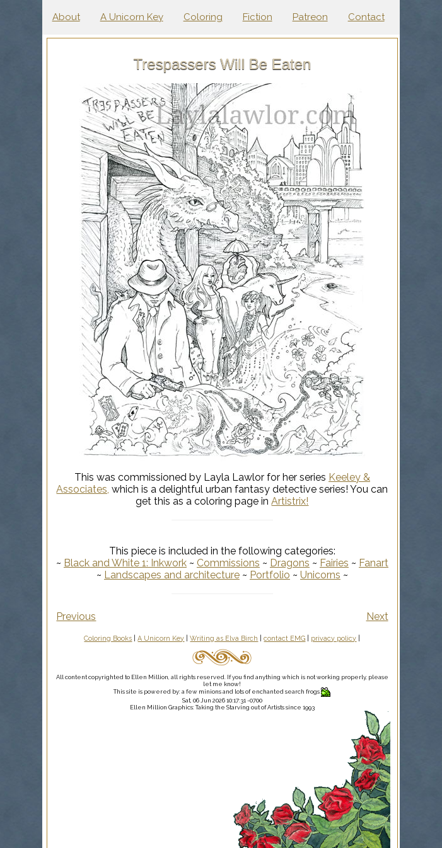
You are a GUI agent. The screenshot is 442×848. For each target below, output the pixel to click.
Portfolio (270, 575)
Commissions (228, 563)
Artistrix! (289, 501)
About (66, 17)
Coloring (203, 17)
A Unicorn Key (131, 17)
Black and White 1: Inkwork (125, 563)
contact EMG (284, 638)
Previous (76, 616)
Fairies (334, 563)
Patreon (310, 17)
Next (377, 616)
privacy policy (333, 638)
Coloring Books (108, 638)
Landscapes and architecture (172, 575)
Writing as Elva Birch (224, 638)
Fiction (257, 17)
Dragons (290, 563)
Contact (366, 17)
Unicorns (320, 575)
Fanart (373, 563)
